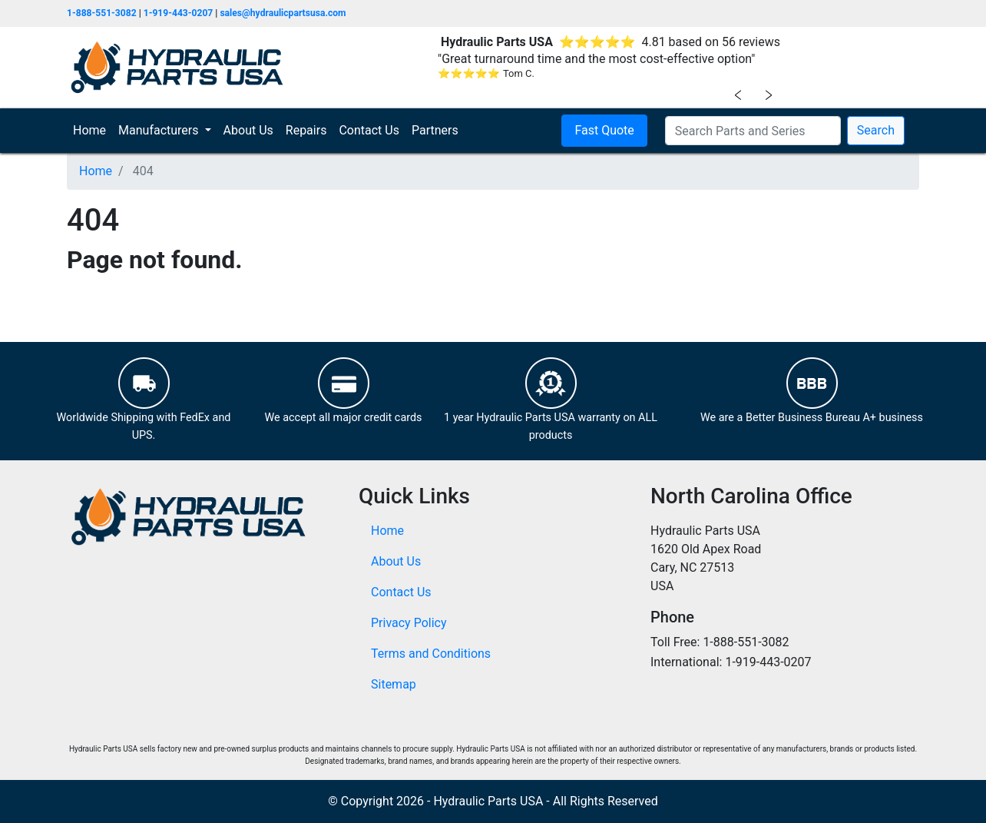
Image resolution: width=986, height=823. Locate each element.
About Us (248, 130)
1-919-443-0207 (178, 13)
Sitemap (393, 684)
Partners (435, 130)
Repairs (306, 130)
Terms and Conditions (431, 653)
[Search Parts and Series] (753, 130)
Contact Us (369, 130)
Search (876, 130)
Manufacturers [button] (159, 130)
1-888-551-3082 (102, 13)
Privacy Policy (409, 623)
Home (92, 129)
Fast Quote (604, 130)
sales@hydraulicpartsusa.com (283, 13)
